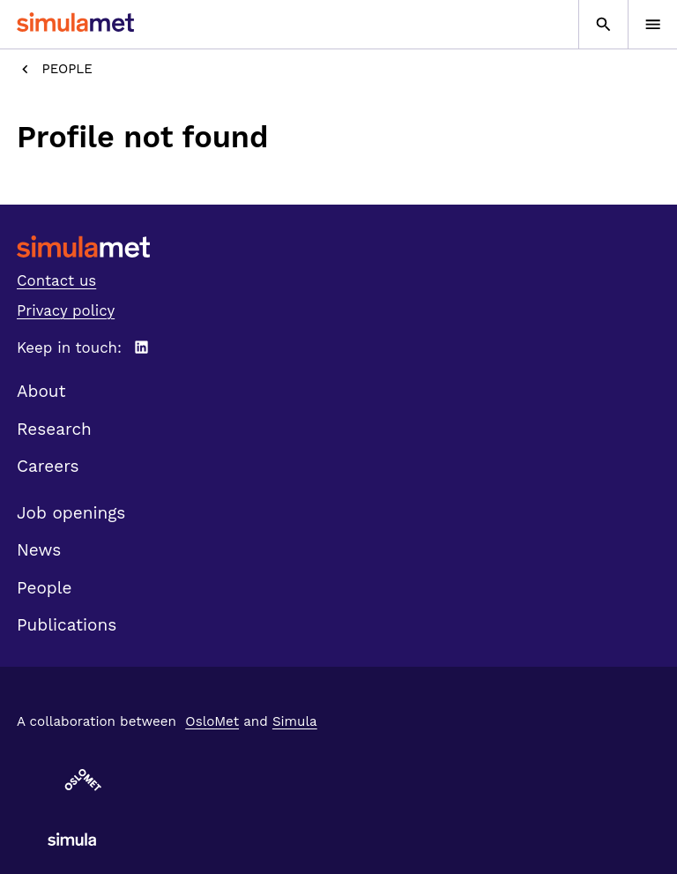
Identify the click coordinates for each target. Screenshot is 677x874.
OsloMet (212, 721)
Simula (294, 721)
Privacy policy (66, 310)
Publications (66, 625)
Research (54, 429)
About (41, 391)
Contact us (56, 280)
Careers (48, 466)
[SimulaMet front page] (338, 246)
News (39, 550)
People (55, 69)
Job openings (71, 513)
